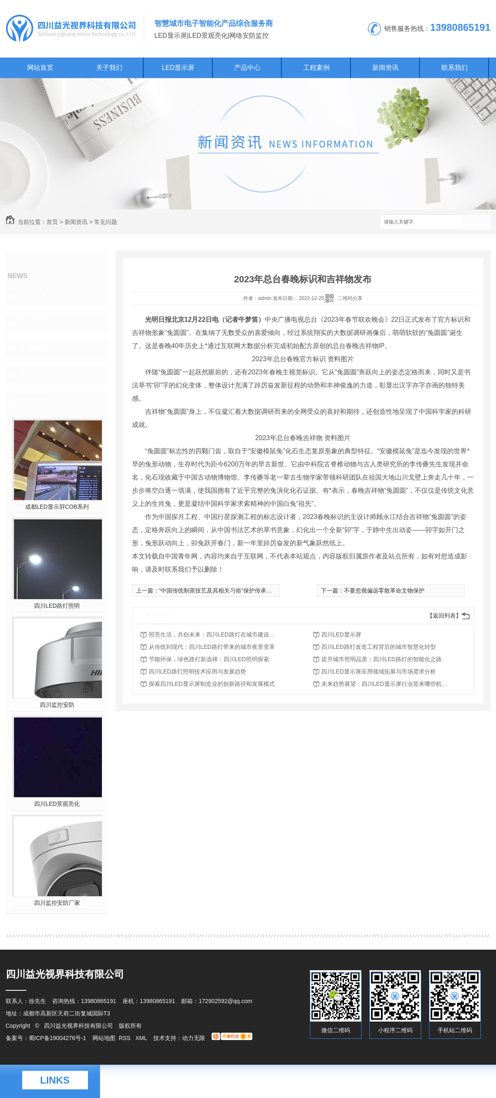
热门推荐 (33, 401)
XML (141, 1038)
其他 (25, 375)
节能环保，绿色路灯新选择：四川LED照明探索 (209, 659)
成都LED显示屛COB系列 (57, 506)
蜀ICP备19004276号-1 (57, 1038)
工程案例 (316, 67)
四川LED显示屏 (341, 634)
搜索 (476, 222)
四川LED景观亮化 (57, 803)
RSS (125, 1038)
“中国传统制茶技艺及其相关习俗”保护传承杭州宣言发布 (230, 590)
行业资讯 (33, 322)
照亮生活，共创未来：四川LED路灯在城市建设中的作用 (214, 634)
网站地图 (103, 1038)
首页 (52, 222)
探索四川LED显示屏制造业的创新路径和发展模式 (212, 683)
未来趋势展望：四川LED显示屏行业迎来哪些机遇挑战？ (387, 683)
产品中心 (247, 67)
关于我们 (109, 67)
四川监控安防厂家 (57, 903)
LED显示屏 (178, 67)
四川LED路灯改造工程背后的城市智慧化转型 (378, 647)
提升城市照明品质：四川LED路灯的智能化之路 (381, 659)
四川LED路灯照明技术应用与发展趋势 (197, 671)
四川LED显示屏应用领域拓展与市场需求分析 (378, 671)
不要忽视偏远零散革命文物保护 (384, 590)
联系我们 (454, 67)
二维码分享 (350, 298)
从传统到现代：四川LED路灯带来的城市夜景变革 (212, 647)
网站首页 (40, 67)
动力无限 (193, 1038)
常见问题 (105, 222)
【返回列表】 (444, 615)
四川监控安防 (57, 704)
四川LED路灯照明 (57, 605)
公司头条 (33, 296)
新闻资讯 (385, 67)
